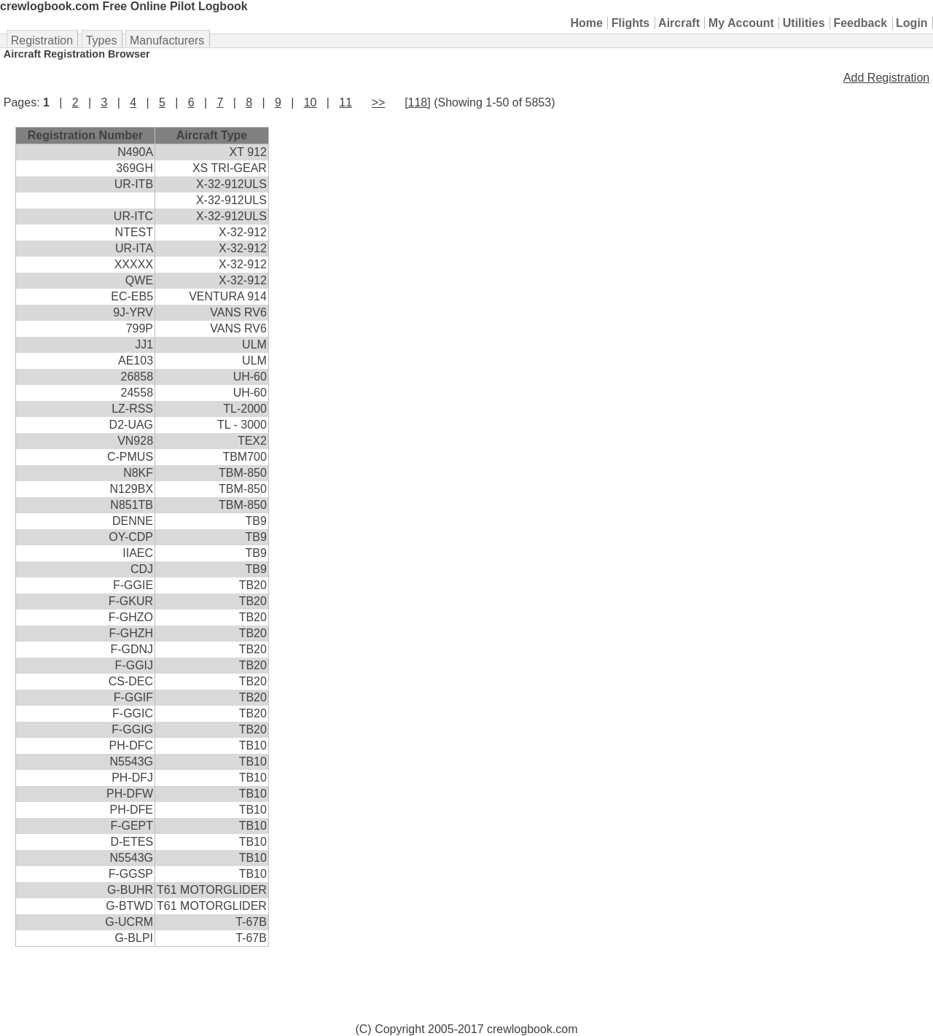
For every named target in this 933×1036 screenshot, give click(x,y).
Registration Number (85, 135)
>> (379, 102)
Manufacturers (167, 40)
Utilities (804, 23)
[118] (418, 102)
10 (310, 102)
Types (101, 40)
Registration (42, 40)
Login (912, 23)
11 (345, 102)
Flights (630, 23)
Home (587, 23)
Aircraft (679, 23)
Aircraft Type (212, 135)
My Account (741, 23)
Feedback (860, 23)
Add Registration (886, 77)
